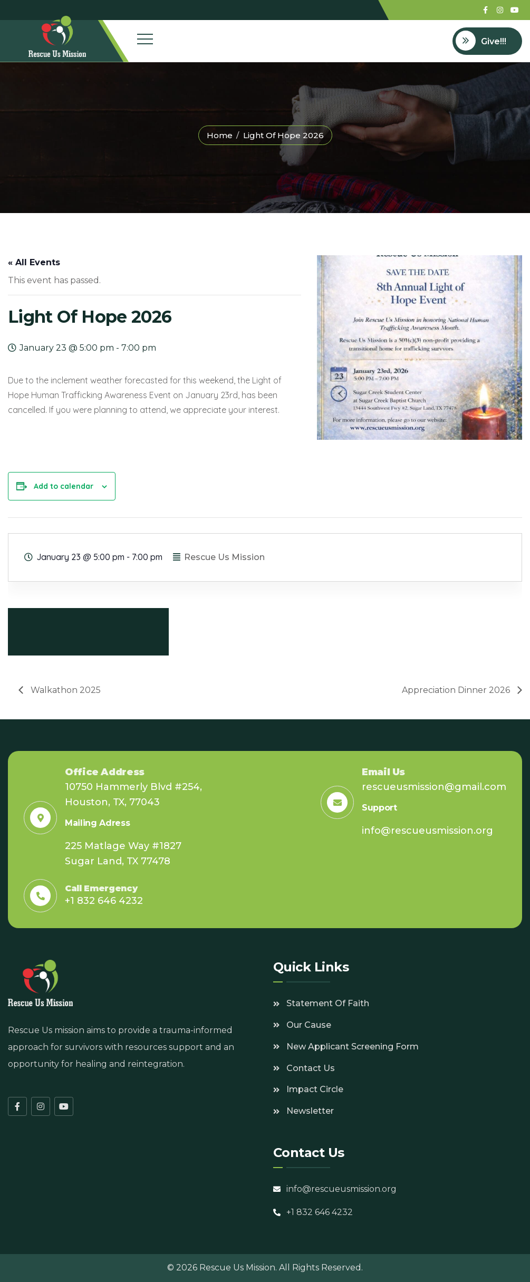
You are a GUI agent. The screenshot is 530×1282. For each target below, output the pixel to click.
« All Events (34, 262)
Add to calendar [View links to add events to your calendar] (63, 486)
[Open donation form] (487, 41)
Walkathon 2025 (64, 690)
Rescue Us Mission (224, 557)
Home (220, 135)
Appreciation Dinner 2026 (457, 690)
